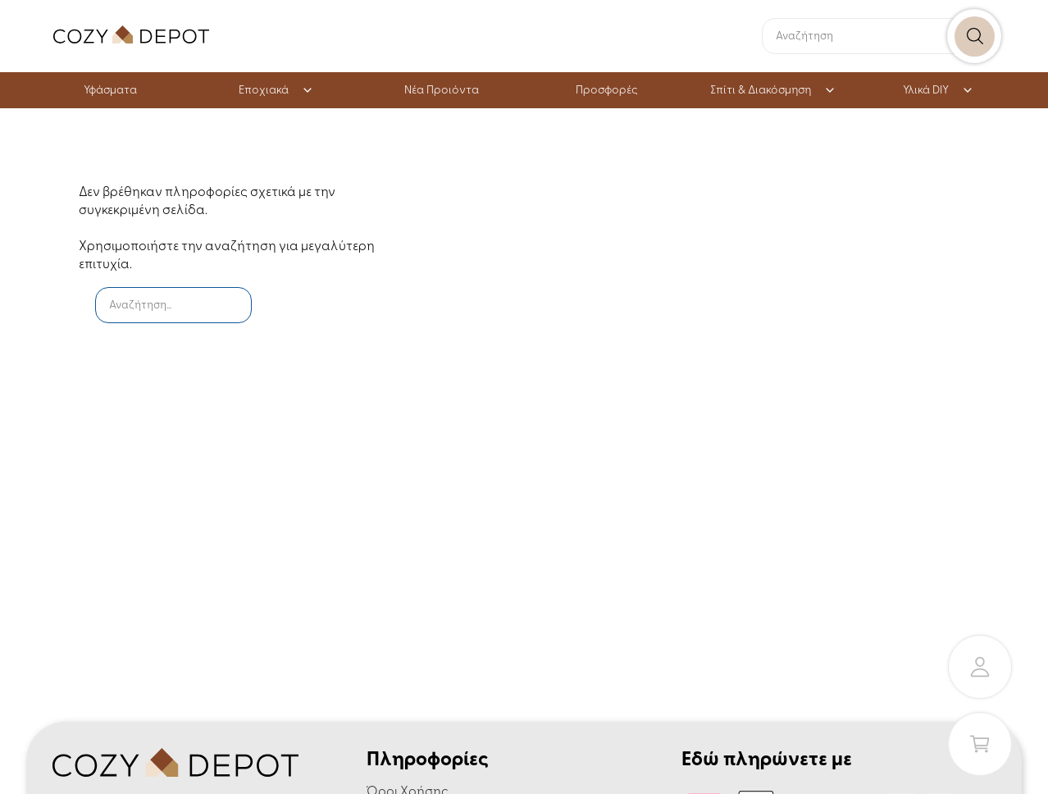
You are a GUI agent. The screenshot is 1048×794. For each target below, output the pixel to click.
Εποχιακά (276, 90)
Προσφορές (607, 90)
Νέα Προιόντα (441, 90)
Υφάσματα (110, 90)
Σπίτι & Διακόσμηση (773, 90)
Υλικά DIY (938, 90)
